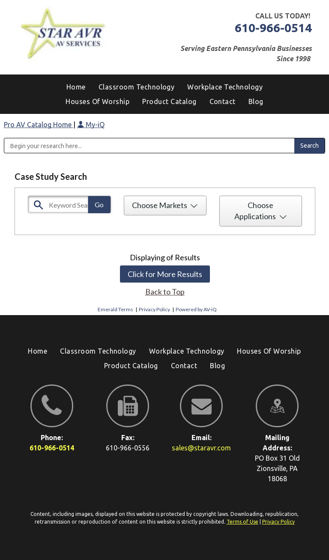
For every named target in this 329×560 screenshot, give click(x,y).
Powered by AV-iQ (196, 309)
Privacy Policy (154, 309)
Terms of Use (242, 521)
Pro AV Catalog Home (38, 124)
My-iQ (91, 124)
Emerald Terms (115, 309)
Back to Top (165, 291)
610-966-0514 (273, 27)
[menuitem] (256, 101)
